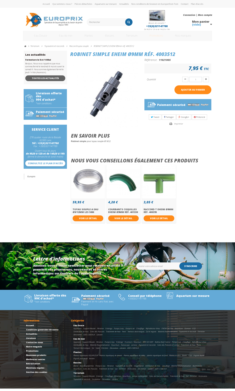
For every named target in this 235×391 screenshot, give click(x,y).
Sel (93, 350)
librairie (91, 361)
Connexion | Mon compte (197, 15)
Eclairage (108, 331)
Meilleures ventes (35, 361)
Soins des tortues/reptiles (158, 378)
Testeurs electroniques (136, 334)
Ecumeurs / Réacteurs (133, 344)
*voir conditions (44, 105)
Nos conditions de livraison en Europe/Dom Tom (154, 3)
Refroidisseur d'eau (153, 331)
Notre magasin (34, 349)
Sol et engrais (151, 334)
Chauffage (140, 331)
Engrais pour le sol (80, 361)
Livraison (31, 340)
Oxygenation (139, 368)
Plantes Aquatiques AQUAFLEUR (85, 358)
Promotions (162, 37)
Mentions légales (35, 370)
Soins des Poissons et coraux (168, 347)
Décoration (77, 337)
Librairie (99, 337)
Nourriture (179, 331)
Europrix (31, 179)
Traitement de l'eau (113, 334)
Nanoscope (125, 347)
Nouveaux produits (36, 357)
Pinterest (199, 119)
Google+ (184, 119)
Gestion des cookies (36, 374)
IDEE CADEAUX (89, 337)
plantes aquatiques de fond (157, 358)
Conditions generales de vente (42, 332)
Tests (124, 334)
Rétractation (33, 366)
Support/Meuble (89, 331)
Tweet (155, 119)
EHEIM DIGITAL (167, 331)
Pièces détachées (83, 3)
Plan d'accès (197, 3)
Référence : (151, 62)
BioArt (184, 358)
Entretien (201, 334)
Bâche (75, 368)
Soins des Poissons (97, 334)
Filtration (100, 331)
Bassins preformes (87, 368)
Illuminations (197, 368)
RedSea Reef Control (162, 344)
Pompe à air (130, 331)
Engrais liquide (199, 358)
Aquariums (77, 331)
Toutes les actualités (45, 80)
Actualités (124, 3)
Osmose (187, 331)
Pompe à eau (119, 331)
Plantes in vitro (174, 358)
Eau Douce (36, 37)
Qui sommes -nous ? (62, 3)
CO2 (194, 331)
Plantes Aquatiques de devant (111, 358)
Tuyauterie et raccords (187, 334)
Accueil (46, 3)
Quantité (151, 81)
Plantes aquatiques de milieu (134, 358)
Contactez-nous (34, 344)
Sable (98, 350)
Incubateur (96, 381)
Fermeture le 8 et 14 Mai (38, 62)
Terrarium (135, 37)
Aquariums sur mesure (106, 3)
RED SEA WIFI (148, 344)
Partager (169, 119)
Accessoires (131, 371)
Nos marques (193, 37)
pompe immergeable (140, 378)
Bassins (111, 37)
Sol (116, 371)
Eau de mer (63, 37)
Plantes (88, 37)
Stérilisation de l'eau (80, 334)
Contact (184, 3)
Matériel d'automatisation (168, 334)
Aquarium (77, 344)
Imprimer (178, 126)
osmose (134, 347)
